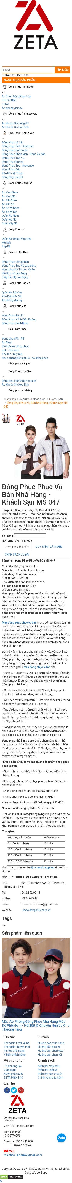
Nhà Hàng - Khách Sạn (21, 132)
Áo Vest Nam (10, 192)
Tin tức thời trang (14, 1050)
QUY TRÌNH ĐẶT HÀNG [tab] (49, 546)
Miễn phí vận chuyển (50, 1073)
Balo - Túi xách (10, 350)
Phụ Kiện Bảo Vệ (11, 296)
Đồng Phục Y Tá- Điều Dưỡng (19, 319)
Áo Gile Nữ (8, 204)
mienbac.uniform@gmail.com (23, 1154)
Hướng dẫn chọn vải (50, 1054)
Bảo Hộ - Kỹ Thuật (12, 173)
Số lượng (7, 535)
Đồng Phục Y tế (17, 306)
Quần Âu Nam (10, 215)
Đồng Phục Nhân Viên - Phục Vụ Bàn (23, 154)
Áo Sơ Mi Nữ (9, 211)
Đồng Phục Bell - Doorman (17, 146)
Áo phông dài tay (12, 300)
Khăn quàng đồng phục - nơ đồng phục (25, 357)
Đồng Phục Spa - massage (18, 165)
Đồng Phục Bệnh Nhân (15, 323)
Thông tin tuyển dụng (16, 1042)
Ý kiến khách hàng (15, 1054)
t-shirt (5, 104)
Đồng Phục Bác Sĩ (12, 315)
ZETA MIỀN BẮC (13, 1077)
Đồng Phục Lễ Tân (12, 142)
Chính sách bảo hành (50, 1077)
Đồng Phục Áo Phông (20, 86)
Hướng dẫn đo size (49, 1046)
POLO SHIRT (9, 100)
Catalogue (10, 1069)
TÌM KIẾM (62, 69)
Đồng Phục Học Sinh (20, 371)
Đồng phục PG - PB (13, 338)
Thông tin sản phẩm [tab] (17, 546)
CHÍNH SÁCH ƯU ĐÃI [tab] (17, 554)
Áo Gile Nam (9, 200)
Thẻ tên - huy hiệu (12, 354)
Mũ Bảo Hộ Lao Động (14, 273)
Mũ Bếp (6, 242)
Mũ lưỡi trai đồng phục (15, 346)
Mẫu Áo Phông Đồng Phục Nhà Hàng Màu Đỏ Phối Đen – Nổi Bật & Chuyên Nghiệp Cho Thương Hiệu (36, 1025)
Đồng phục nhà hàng (20, 390)
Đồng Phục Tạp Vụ (13, 157)
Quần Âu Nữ (9, 219)
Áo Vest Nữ (9, 196)
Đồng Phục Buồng (12, 161)
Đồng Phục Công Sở (20, 182)
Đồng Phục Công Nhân (15, 261)
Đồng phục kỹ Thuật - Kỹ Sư (18, 269)
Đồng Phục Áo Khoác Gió (22, 113)
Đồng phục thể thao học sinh (19, 380)
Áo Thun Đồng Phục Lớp (16, 96)
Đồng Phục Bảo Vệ (19, 282)
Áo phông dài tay (12, 107)
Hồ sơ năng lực (13, 1066)
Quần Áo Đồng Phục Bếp (16, 238)
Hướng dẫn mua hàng (51, 1042)
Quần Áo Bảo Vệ (12, 292)
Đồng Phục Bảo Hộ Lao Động (19, 265)
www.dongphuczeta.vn (36, 910)
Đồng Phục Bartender (15, 150)
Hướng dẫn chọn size (50, 1050)
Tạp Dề (6, 246)
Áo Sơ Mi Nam (10, 208)
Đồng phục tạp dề (12, 177)
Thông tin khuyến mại (17, 1046)
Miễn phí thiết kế (47, 1069)
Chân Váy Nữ (9, 223)
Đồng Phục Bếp (11, 169)
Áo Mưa (7, 342)
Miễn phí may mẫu (49, 1066)
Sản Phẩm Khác (17, 329)
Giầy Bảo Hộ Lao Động (15, 277)
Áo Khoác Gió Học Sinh (15, 127)
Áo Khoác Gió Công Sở (15, 123)
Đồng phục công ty (19, 363)
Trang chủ (10, 398)
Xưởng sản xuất (13, 1073)
